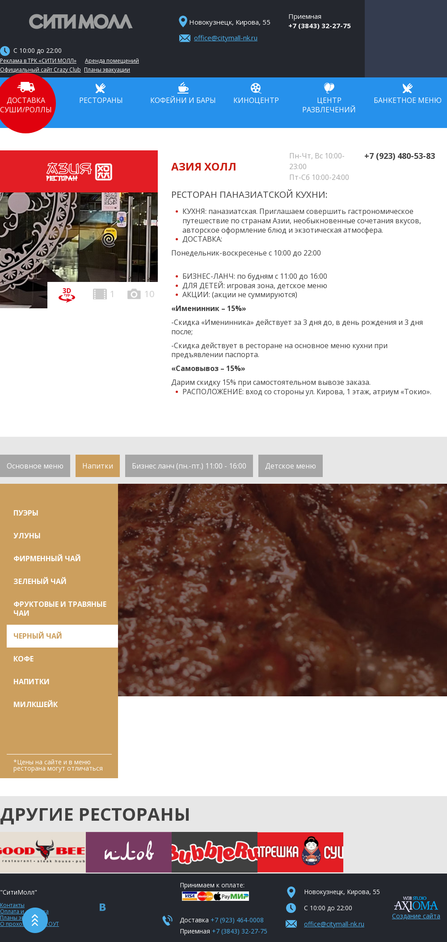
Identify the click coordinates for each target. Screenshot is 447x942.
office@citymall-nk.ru (225, 37)
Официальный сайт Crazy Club (40, 69)
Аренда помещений (112, 61)
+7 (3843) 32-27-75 (319, 25)
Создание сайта (416, 916)
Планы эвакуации (107, 69)
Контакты (12, 905)
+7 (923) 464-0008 (237, 920)
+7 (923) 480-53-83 (399, 155)
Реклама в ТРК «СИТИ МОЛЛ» (38, 61)
